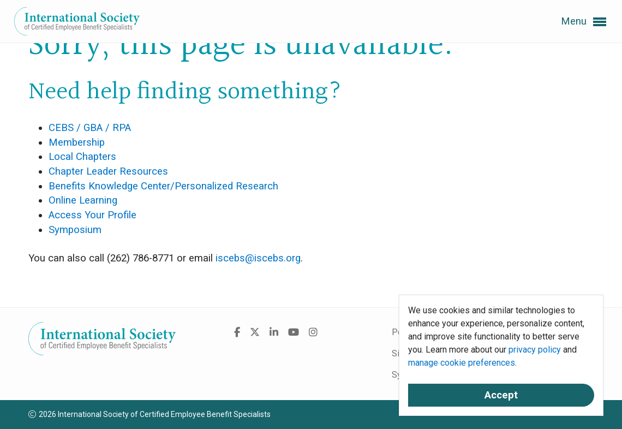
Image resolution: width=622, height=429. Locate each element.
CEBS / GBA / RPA (90, 128)
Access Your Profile (92, 215)
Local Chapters (82, 157)
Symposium (75, 230)
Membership (77, 142)
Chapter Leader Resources (108, 171)
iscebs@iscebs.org (258, 258)
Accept (501, 395)
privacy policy (535, 349)
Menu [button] (583, 22)
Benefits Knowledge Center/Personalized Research (163, 186)
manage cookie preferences (461, 363)
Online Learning (83, 200)
